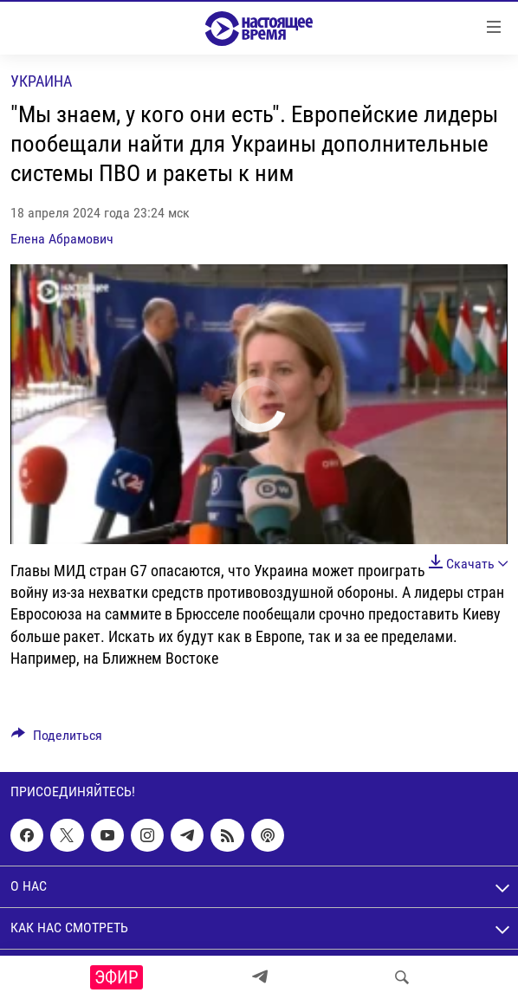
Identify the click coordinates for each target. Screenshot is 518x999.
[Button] (56, 739)
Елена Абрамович (61, 238)
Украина (41, 81)
